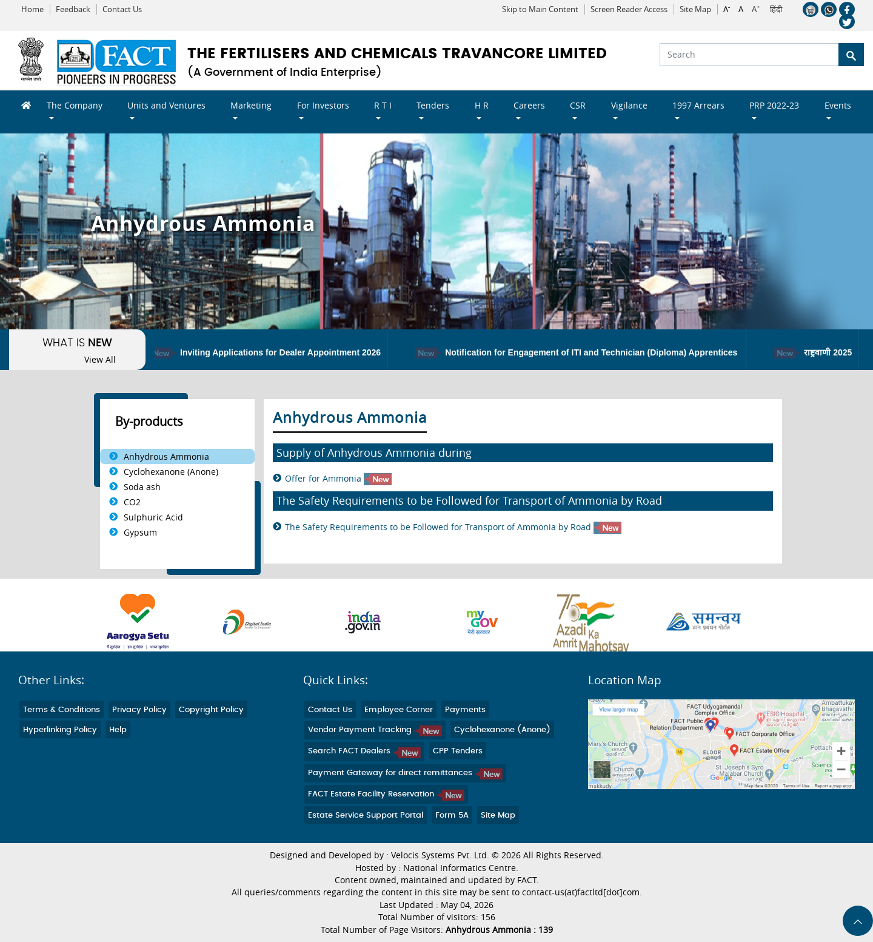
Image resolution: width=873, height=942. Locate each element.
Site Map (695, 9)
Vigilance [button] (629, 105)
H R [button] (482, 105)
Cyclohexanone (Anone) (171, 471)
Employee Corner (398, 710)
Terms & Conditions (61, 710)
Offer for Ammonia (338, 479)
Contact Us (122, 9)
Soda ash (142, 487)
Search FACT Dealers (364, 751)
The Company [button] (74, 105)
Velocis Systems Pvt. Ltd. (440, 855)
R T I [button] (383, 105)
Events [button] (837, 105)
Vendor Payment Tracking (375, 730)
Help (118, 730)
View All (100, 359)
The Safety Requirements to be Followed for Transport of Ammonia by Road (453, 527)
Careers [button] (529, 105)
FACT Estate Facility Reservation (386, 794)
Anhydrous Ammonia (166, 456)
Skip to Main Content (540, 9)
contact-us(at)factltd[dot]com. (582, 892)
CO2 (132, 502)
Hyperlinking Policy (60, 730)
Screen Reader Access (628, 9)
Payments (465, 710)
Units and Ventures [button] (166, 105)
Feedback (73, 9)
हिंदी (776, 9)
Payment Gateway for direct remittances (405, 773)
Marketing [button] (251, 105)
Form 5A (452, 815)
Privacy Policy (139, 710)
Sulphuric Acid (153, 517)
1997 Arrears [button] (698, 105)
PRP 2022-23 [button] (774, 105)
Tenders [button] (432, 105)
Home (32, 9)
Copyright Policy (211, 710)
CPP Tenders (458, 751)
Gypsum (140, 532)
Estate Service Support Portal (365, 815)
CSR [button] (578, 105)
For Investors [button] (323, 105)
